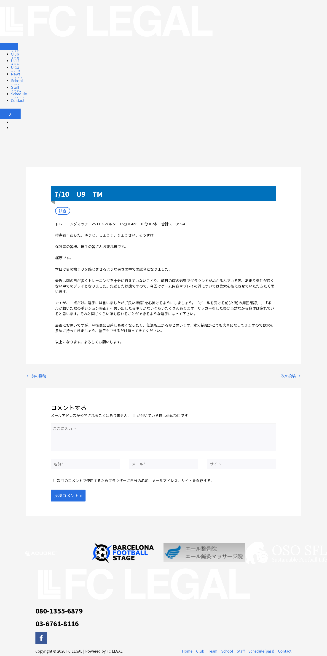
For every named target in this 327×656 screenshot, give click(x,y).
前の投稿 (36, 376)
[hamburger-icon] (9, 46)
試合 (62, 210)
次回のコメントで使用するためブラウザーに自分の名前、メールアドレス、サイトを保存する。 (135, 480)
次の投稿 (290, 376)
